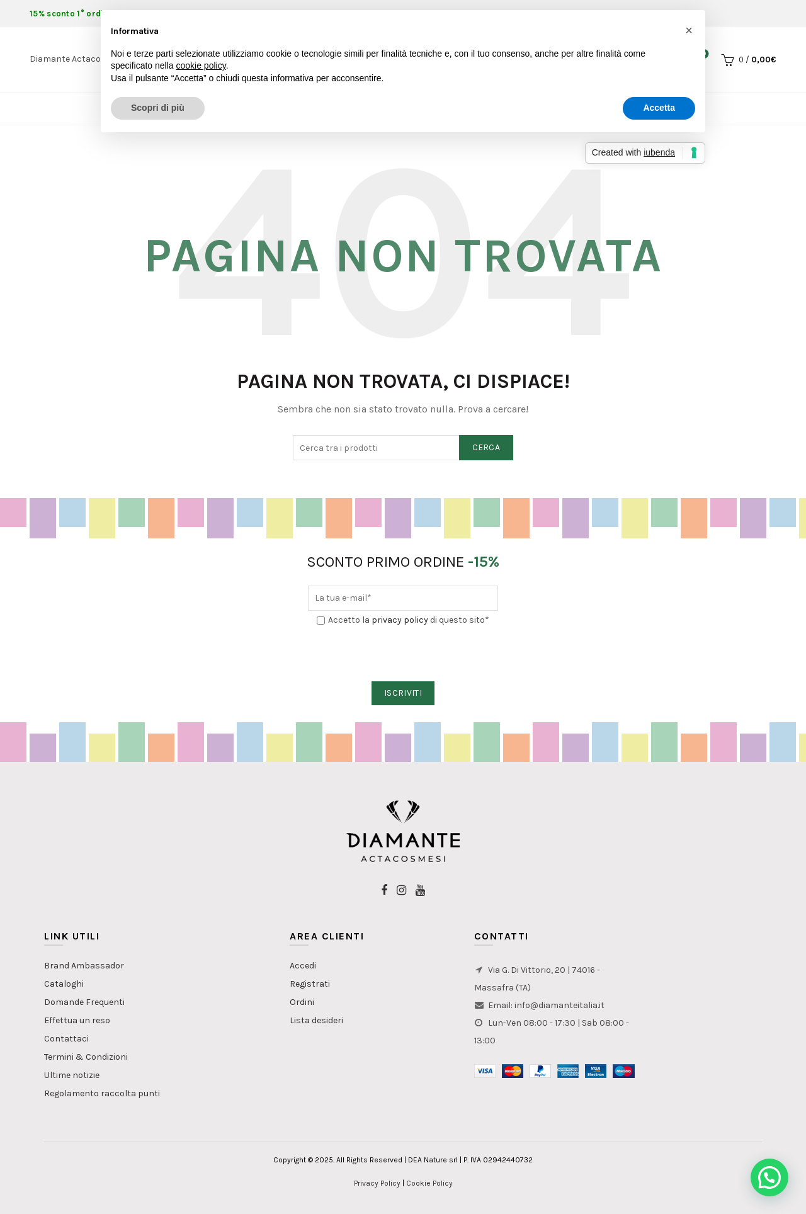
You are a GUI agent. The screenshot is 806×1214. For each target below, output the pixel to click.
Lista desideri (316, 1020)
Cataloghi (64, 984)
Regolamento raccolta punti (102, 1093)
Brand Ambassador (84, 965)
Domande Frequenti (84, 1002)
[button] (769, 1177)
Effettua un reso (77, 1020)
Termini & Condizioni (86, 1057)
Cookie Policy (429, 1183)
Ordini (302, 1002)
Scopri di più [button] (157, 108)
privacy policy (400, 620)
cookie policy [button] (201, 65)
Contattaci (66, 1038)
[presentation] (403, 654)
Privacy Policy (377, 1183)
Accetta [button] (659, 108)
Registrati (310, 984)
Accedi (303, 965)
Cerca (486, 447)
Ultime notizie (71, 1075)
